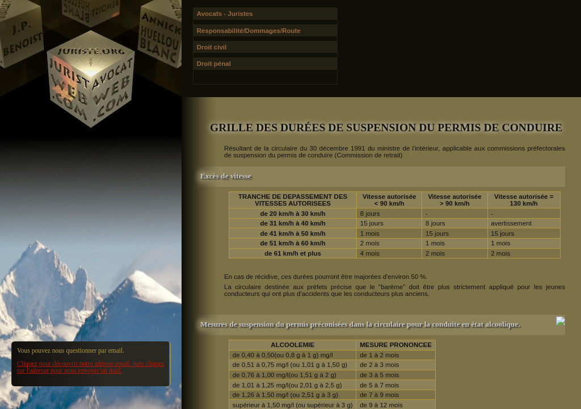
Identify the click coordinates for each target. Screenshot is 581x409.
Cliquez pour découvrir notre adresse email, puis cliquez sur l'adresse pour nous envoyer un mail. (91, 367)
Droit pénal (214, 63)
